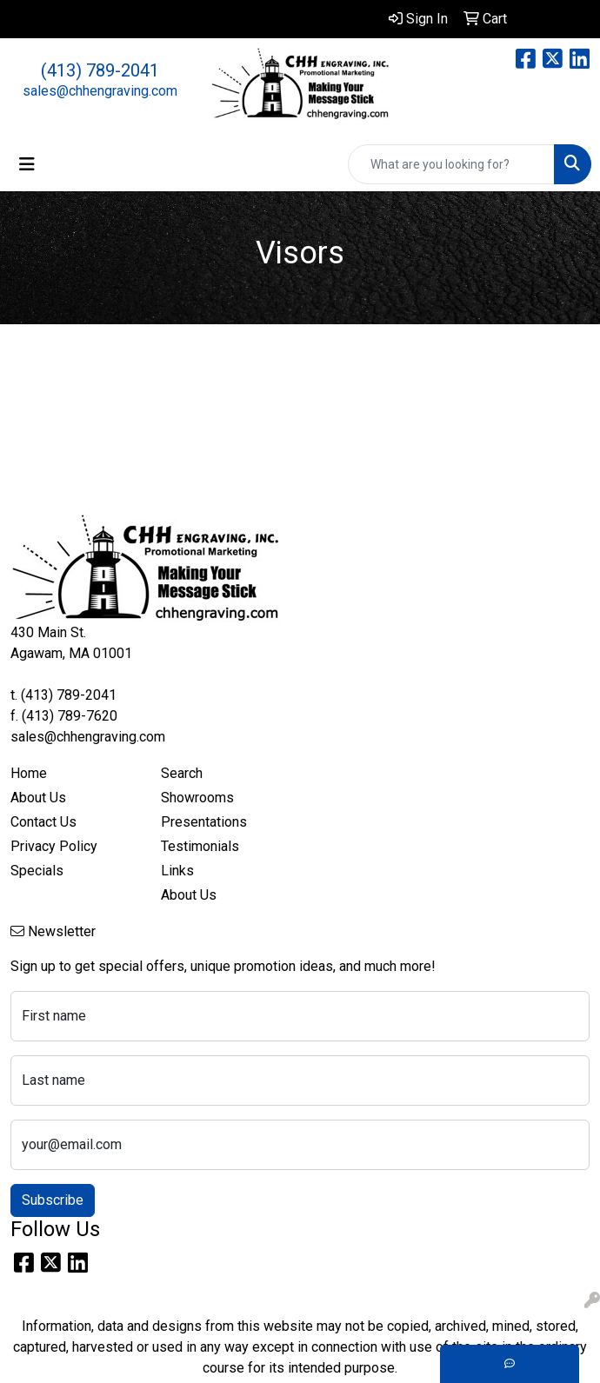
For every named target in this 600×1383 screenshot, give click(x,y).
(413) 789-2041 (100, 70)
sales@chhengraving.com (100, 91)
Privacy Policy (53, 846)
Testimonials (200, 846)
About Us (38, 797)
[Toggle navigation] (27, 164)
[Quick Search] (451, 164)
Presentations (204, 822)
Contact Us (43, 822)
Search (182, 773)
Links (177, 870)
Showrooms (197, 797)
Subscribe (52, 1200)
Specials (36, 870)
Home (28, 773)
